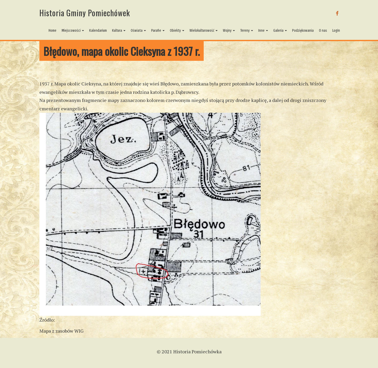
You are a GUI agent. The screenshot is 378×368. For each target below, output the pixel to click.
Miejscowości (73, 30)
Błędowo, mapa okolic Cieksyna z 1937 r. (121, 51)
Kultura (118, 30)
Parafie (158, 30)
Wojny (229, 30)
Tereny (246, 30)
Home (52, 30)
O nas (323, 30)
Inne (263, 30)
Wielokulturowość (204, 30)
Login (336, 30)
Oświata (138, 30)
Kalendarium (98, 30)
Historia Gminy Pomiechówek (84, 13)
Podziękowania (303, 30)
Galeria (280, 30)
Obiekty (177, 30)
